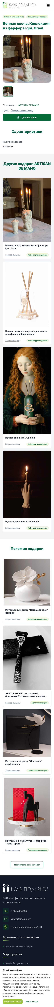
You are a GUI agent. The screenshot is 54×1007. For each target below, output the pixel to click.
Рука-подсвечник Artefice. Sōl (22, 521)
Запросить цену (22, 110)
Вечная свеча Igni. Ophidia (20, 437)
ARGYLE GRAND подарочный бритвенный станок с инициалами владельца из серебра (25, 695)
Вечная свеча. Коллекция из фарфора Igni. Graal (26, 247)
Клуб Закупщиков (16, 963)
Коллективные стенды (19, 946)
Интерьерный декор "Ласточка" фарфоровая (23, 762)
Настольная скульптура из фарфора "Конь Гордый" (26, 842)
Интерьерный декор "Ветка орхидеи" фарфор (26, 611)
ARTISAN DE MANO (28, 105)
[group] (27, 59)
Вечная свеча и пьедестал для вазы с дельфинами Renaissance (26, 332)
